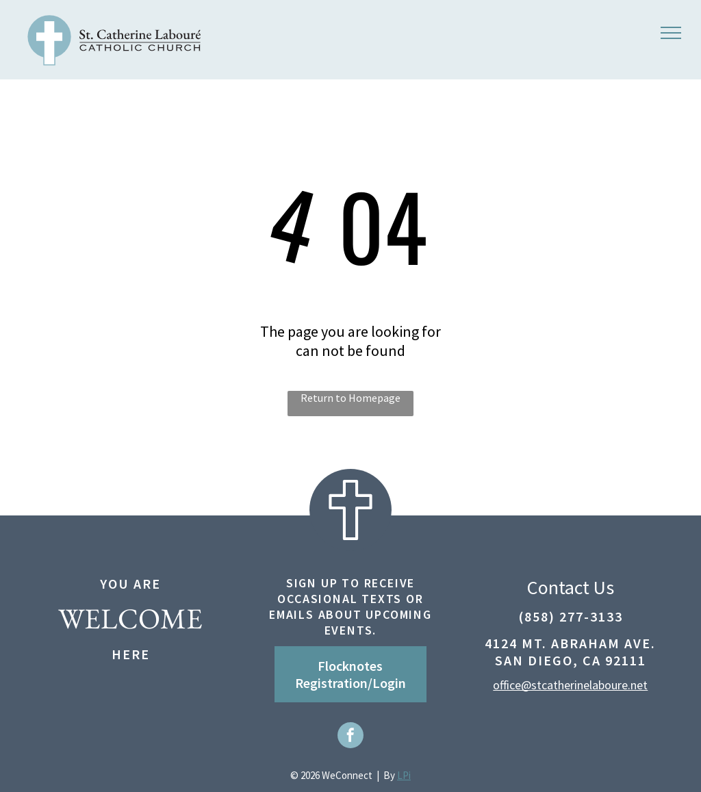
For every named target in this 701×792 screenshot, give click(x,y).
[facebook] (350, 737)
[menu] (671, 33)
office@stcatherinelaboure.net (570, 685)
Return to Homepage (350, 398)
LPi (404, 775)
